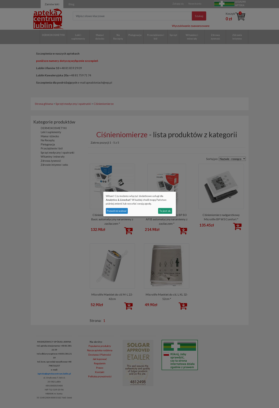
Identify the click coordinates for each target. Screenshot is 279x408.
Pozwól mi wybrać (117, 210)
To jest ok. (165, 210)
